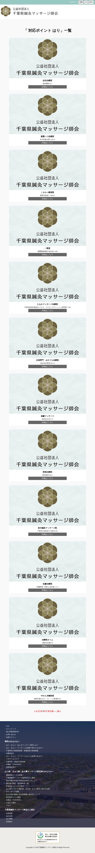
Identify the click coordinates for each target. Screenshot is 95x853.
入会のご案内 (11, 803)
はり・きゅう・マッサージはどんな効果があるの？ (24, 756)
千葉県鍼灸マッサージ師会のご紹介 (20, 810)
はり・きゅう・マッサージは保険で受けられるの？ (24, 748)
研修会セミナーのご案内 (15, 786)
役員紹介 (9, 822)
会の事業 (9, 819)
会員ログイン (11, 737)
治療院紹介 (10, 753)
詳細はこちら (47, 87)
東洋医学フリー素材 (13, 797)
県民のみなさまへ (12, 741)
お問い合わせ (11, 734)
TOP (7, 726)
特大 (91, 2)
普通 (81, 2)
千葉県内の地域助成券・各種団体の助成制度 (22, 751)
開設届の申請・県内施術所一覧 (17, 783)
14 (58, 711)
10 (52, 711)
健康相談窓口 (11, 767)
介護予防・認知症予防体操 (15, 762)
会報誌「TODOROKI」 (14, 764)
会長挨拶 (9, 813)
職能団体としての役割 (14, 775)
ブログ (8, 805)
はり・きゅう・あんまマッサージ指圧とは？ (22, 745)
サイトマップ (11, 729)
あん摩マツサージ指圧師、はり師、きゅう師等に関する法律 (28, 789)
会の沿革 (9, 816)
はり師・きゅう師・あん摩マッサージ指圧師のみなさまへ (29, 772)
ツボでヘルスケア (12, 759)
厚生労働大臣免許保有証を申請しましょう (21, 781)
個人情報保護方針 (12, 732)
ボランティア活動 (12, 792)
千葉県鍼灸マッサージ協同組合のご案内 (20, 778)
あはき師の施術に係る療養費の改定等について (23, 794)
